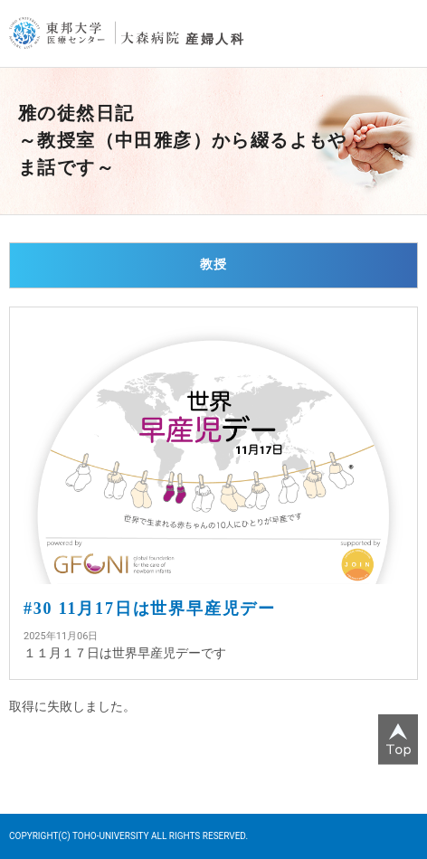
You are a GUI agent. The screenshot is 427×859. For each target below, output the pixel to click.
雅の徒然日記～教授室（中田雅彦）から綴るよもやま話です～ (182, 140)
